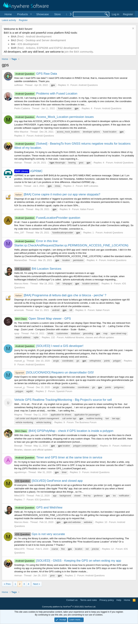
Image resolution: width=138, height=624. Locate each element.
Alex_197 (19, 232)
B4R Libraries (91, 186)
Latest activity (9, 20)
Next (35, 584)
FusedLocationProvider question (47, 217)
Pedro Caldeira (22, 108)
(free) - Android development (31, 36)
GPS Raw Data (35, 73)
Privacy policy (107, 600)
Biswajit (18, 445)
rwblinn (18, 186)
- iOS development (24, 44)
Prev (8, 584)
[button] (24, 14)
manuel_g (19, 360)
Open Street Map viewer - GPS (42, 318)
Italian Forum (87, 209)
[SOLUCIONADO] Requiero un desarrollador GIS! (54, 372)
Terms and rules (88, 600)
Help (119, 600)
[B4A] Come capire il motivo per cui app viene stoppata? (57, 194)
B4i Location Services (37, 268)
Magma (18, 414)
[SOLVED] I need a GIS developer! (48, 346)
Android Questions (88, 85)
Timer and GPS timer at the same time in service (58, 457)
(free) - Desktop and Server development (38, 40)
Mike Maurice (21, 131)
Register (23, 20)
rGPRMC (28, 171)
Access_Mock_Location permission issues (54, 117)
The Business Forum (85, 422)
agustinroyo (20, 472)
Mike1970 (19, 495)
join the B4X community (78, 51)
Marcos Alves (21, 283)
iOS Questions (42, 499)
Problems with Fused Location (45, 93)
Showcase (42, 14)
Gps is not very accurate (39, 534)
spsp (16, 333)
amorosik (19, 209)
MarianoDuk (20, 260)
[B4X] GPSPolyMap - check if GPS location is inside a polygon (63, 431)
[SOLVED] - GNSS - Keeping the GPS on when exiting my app (67, 560)
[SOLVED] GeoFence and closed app (48, 480)
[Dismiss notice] (132, 29)
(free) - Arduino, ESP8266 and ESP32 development (45, 47)
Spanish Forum (64, 391)
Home (8, 14)
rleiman (18, 162)
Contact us (71, 600)
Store (57, 14)
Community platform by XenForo (69, 607)
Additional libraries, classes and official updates (89, 337)
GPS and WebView (38, 507)
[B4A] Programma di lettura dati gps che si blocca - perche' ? (60, 295)
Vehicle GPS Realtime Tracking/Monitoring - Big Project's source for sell (63, 399)
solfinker (18, 85)
